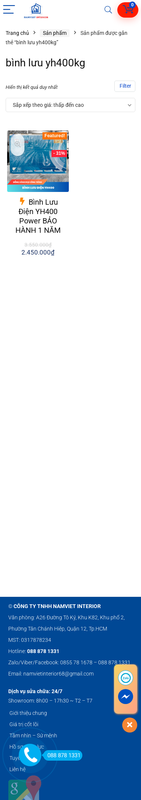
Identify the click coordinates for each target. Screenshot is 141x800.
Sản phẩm (55, 33)
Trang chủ (17, 33)
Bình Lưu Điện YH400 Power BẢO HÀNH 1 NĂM (38, 216)
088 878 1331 (61, 755)
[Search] (108, 10)
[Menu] (9, 10)
